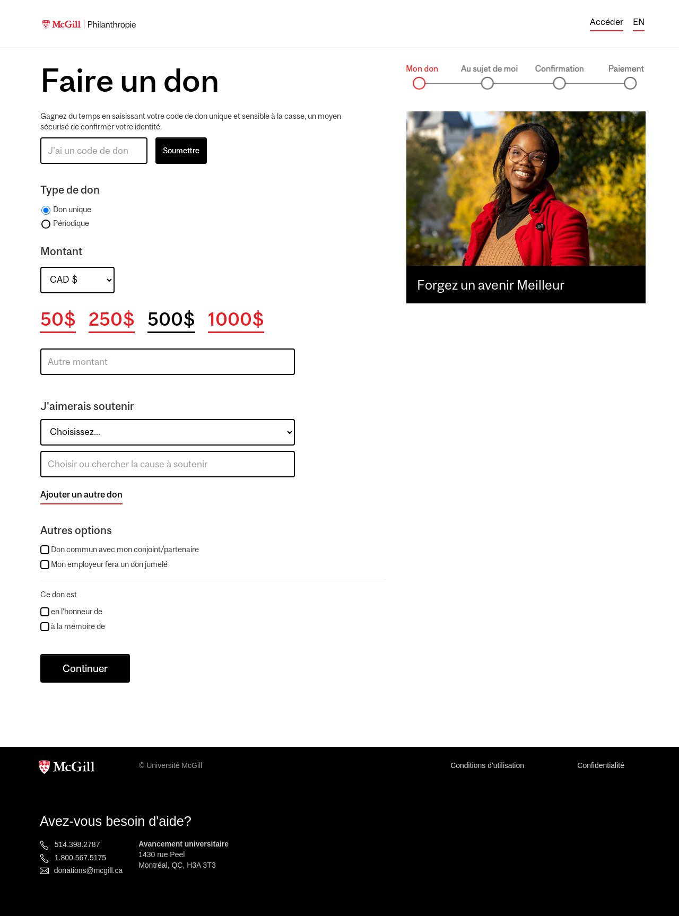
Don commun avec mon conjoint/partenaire (125, 549)
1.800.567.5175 (80, 857)
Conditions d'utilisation (487, 765)
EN (639, 21)
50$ (58, 318)
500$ (171, 318)
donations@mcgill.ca (88, 870)
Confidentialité (600, 765)
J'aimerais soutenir (87, 406)
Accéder (606, 21)
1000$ (236, 318)
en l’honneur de (71, 611)
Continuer (85, 668)
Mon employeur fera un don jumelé (109, 564)
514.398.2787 (77, 844)
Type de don (70, 190)
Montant (61, 251)
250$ (112, 318)
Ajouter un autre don (81, 494)
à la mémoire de (72, 626)
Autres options (76, 530)
